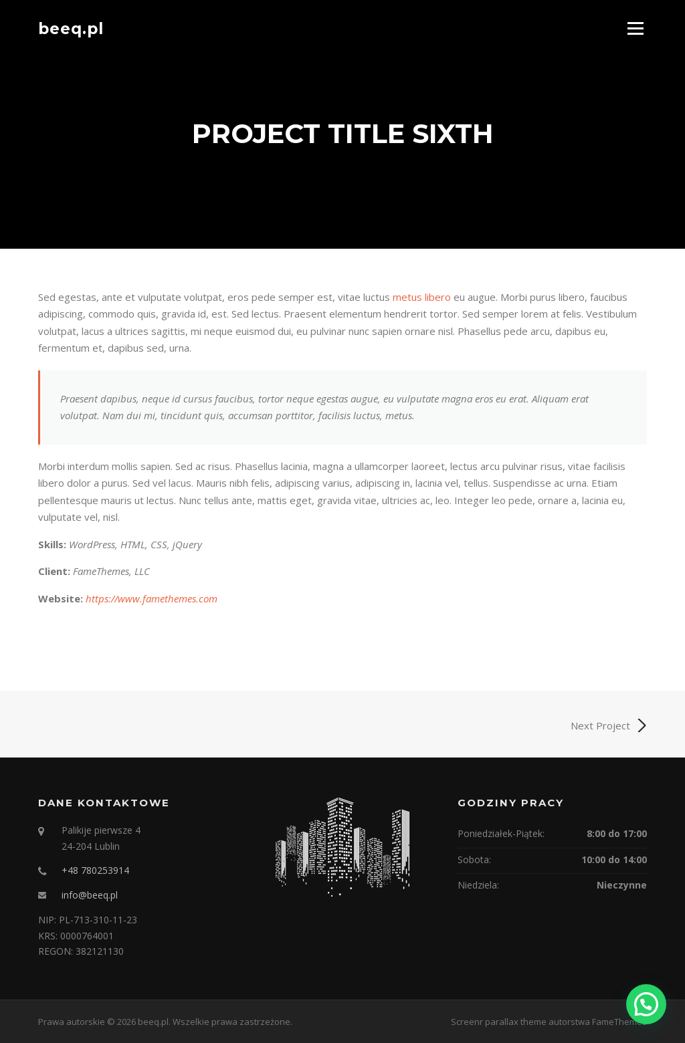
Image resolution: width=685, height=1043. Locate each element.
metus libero (422, 297)
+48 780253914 (95, 870)
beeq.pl (71, 28)
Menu (635, 28)
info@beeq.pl (90, 895)
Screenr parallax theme (499, 1022)
